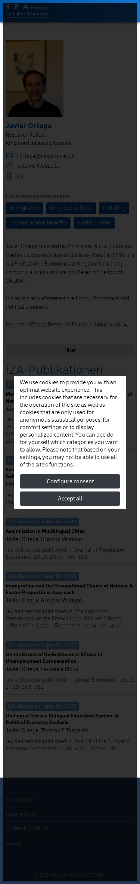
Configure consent (70, 481)
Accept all (70, 498)
